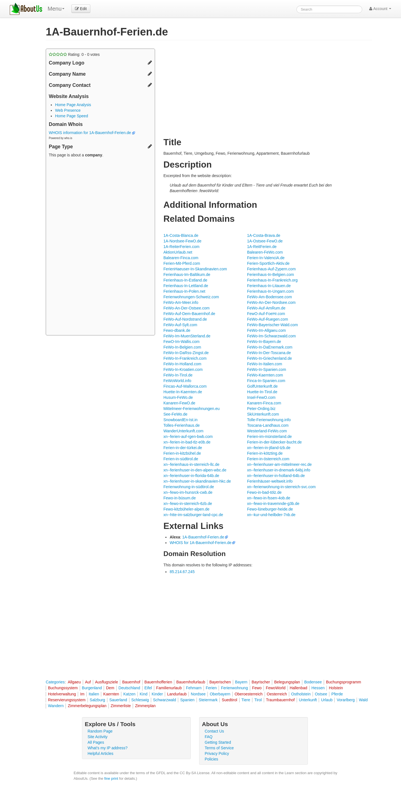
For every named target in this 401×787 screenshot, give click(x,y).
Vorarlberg (346, 700)
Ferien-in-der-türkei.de (182, 447)
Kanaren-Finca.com (264, 403)
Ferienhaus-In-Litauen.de (269, 285)
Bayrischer (261, 682)
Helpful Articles (100, 753)
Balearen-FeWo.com (265, 252)
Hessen (318, 688)
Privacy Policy (217, 753)
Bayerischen (220, 682)
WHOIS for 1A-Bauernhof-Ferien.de (200, 542)
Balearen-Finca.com (180, 258)
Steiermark (208, 700)
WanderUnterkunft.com (183, 431)
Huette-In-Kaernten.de (182, 392)
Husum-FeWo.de (178, 397)
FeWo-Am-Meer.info (180, 302)
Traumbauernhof (280, 700)
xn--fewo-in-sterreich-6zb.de (187, 503)
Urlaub (326, 700)
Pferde (337, 694)
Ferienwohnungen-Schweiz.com (191, 297)
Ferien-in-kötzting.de (265, 453)
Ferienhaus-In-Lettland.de (185, 285)
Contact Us (214, 731)
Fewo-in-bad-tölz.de (264, 492)
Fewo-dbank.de (176, 330)
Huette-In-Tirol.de (262, 392)
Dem (110, 688)
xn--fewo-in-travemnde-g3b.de (273, 503)
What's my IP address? (107, 748)
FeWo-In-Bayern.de (264, 341)
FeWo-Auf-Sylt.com (180, 325)
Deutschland (129, 688)
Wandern (56, 705)
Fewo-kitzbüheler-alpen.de (186, 509)
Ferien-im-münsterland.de (269, 436)
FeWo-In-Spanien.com (266, 369)
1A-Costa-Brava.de (263, 235)
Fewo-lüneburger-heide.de (270, 509)
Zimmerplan (145, 705)
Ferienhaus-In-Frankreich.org (272, 280)
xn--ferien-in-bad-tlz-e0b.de (187, 442)
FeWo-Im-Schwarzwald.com (271, 336)
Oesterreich (277, 694)
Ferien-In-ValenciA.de (265, 258)
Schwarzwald (164, 700)
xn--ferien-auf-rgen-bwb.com (188, 436)
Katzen (129, 694)
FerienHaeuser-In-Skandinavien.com (195, 269)
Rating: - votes (74, 54)
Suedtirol (229, 700)
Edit (81, 8)
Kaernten (111, 694)
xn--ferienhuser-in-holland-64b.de (276, 475)
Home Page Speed (71, 116)
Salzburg (97, 700)
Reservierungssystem (67, 700)
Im (82, 694)
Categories (55, 682)
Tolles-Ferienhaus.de (181, 425)
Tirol (258, 700)
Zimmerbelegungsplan (87, 705)
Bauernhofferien (158, 682)
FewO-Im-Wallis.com (181, 341)
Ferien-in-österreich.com (268, 459)
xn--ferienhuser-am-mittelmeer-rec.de (279, 464)
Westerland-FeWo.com (267, 431)
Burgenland (92, 688)
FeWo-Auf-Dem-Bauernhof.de (189, 313)
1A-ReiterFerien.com (181, 246)
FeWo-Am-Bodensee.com (269, 297)
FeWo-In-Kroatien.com (183, 369)
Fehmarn (194, 688)
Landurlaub (177, 694)
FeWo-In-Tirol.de (177, 375)
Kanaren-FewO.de (179, 403)
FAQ (208, 736)
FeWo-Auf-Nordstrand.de (185, 319)
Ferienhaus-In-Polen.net (184, 291)
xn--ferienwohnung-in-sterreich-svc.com (281, 487)
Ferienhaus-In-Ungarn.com (270, 291)
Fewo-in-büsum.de (179, 498)
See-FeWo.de (175, 414)
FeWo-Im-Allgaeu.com (266, 330)
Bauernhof (131, 682)
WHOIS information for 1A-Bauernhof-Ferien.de (92, 132)
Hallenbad (298, 688)
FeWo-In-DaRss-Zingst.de (186, 352)
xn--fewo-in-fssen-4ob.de (268, 498)
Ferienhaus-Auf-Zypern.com (271, 269)
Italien (94, 694)
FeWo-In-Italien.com (264, 364)
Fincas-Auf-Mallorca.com (185, 386)
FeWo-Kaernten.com (265, 375)
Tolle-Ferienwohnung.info (269, 420)
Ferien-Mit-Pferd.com (181, 263)
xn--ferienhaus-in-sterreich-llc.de (191, 464)
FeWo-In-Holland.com (182, 364)
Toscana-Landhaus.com (268, 425)
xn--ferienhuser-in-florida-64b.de (191, 475)
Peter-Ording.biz (261, 408)
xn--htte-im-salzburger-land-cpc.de (193, 514)
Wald (363, 700)
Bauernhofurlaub (190, 682)
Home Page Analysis (73, 104)
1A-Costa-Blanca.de (180, 235)
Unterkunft (308, 700)
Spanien (187, 700)
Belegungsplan (287, 682)
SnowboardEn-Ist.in (180, 420)
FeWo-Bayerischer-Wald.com (272, 325)
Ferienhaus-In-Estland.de (185, 280)
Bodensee (313, 682)
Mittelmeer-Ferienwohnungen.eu (191, 408)
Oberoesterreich (248, 694)
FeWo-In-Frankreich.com (185, 358)
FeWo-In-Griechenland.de (269, 358)
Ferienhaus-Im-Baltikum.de (186, 274)
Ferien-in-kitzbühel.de (182, 453)
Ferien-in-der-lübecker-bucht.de (274, 442)
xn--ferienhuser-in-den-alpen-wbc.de (194, 470)
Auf (88, 682)
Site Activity (98, 736)
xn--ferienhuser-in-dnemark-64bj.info (278, 470)
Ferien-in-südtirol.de (180, 459)
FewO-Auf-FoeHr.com (266, 313)
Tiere (245, 700)
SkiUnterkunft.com (263, 414)
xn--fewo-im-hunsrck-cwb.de (187, 492)
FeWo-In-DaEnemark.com (269, 347)
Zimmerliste (121, 705)
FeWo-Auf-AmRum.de (266, 308)
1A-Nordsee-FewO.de (182, 241)
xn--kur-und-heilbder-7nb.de (271, 514)
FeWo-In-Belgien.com (182, 347)
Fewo (257, 688)
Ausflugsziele (106, 682)
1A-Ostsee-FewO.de (265, 241)
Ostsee (321, 694)
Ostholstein (301, 694)
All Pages (96, 742)
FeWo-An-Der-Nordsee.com (271, 302)
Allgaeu (74, 682)
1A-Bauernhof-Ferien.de (203, 537)
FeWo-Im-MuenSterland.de (187, 336)
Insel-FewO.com (261, 397)
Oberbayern (220, 694)
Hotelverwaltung (62, 694)
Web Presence (68, 110)
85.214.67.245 (182, 571)
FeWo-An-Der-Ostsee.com (186, 308)
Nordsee (198, 694)
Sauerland (118, 700)
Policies (211, 759)
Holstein (336, 688)
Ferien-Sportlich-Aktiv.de (268, 263)
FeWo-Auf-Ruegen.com (267, 319)
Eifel (148, 688)
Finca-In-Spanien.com (266, 380)
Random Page (100, 731)
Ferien (211, 688)
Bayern (241, 682)
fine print (111, 778)
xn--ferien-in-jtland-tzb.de (269, 447)
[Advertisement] (100, 247)
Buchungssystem (63, 688)
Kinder (157, 694)
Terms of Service (219, 748)
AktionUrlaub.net (177, 252)
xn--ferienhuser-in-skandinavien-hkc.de (197, 481)
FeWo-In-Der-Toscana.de (269, 352)
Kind (144, 694)
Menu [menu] (56, 9)
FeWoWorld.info (177, 380)
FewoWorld (276, 688)
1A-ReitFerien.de (262, 246)
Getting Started (218, 742)
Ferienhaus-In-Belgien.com (270, 274)
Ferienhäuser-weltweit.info (270, 481)
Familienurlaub (169, 688)
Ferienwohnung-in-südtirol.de (188, 487)
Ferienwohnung (234, 688)
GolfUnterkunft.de (262, 386)
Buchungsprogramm (343, 682)
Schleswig (140, 700)
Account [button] (380, 8)
